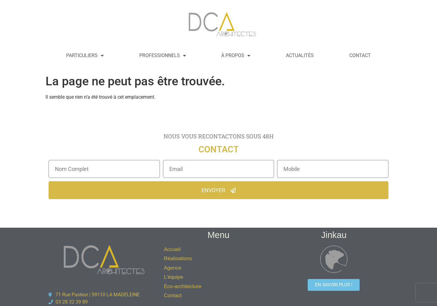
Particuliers (85, 55)
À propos (235, 55)
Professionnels (162, 55)
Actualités (300, 55)
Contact (360, 55)
